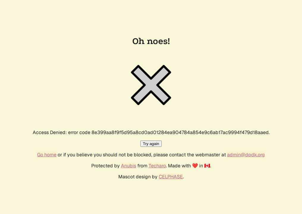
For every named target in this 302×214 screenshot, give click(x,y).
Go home (46, 155)
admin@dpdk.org (246, 155)
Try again (151, 143)
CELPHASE (171, 177)
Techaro (157, 166)
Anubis (128, 166)
